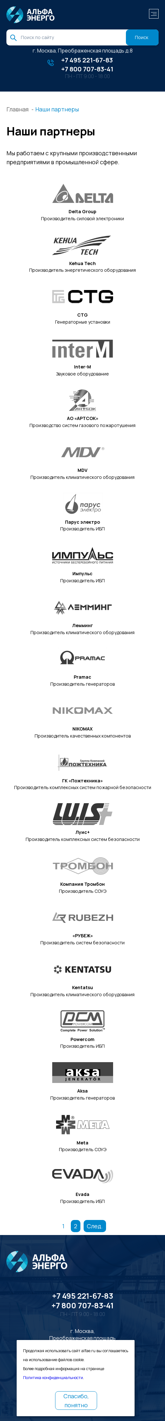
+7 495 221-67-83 (87, 60)
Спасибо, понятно (76, 1400)
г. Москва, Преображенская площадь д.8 (83, 50)
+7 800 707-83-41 (87, 69)
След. (95, 1226)
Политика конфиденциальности (53, 1377)
